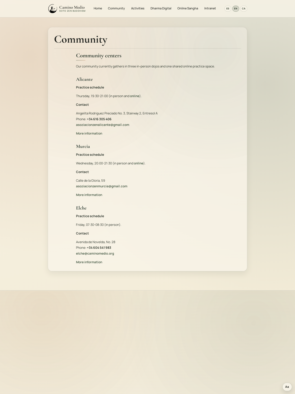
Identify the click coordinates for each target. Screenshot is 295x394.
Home (98, 8)
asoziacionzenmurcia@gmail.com (101, 187)
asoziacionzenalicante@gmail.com (102, 125)
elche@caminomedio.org (95, 254)
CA (243, 9)
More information (89, 134)
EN (235, 9)
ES (227, 9)
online (134, 96)
